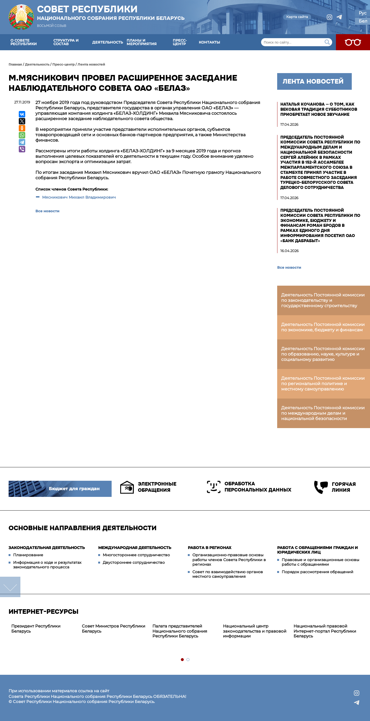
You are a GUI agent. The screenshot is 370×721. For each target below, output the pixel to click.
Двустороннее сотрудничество (134, 562)
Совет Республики (111, 12)
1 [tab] (182, 659)
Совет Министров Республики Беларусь (113, 628)
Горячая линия (335, 487)
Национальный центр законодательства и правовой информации (254, 631)
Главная (15, 64)
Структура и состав (66, 42)
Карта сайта (297, 17)
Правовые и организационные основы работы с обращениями (320, 562)
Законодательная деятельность (47, 547)
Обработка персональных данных (249, 487)
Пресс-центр (180, 42)
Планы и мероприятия (142, 42)
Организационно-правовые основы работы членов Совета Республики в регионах (229, 560)
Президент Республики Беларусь (35, 628)
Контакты (209, 42)
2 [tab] (188, 659)
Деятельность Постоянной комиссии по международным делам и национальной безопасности (323, 413)
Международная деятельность (134, 547)
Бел (363, 21)
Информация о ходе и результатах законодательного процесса (47, 565)
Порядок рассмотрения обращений (317, 571)
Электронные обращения (148, 487)
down (10, 587)
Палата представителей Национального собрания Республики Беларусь (179, 631)
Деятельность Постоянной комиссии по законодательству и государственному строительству (323, 300)
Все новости (47, 211)
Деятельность (107, 42)
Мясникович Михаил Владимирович (79, 197)
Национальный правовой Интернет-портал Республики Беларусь (325, 631)
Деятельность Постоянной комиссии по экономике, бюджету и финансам (323, 327)
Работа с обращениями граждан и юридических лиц (317, 550)
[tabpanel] (44, 629)
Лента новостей (91, 64)
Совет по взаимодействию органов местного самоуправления (227, 574)
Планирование (28, 555)
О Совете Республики (23, 42)
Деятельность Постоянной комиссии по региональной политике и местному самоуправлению (323, 384)
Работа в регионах (209, 547)
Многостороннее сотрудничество (136, 555)
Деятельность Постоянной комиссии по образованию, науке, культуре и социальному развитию (323, 354)
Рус (363, 13)
